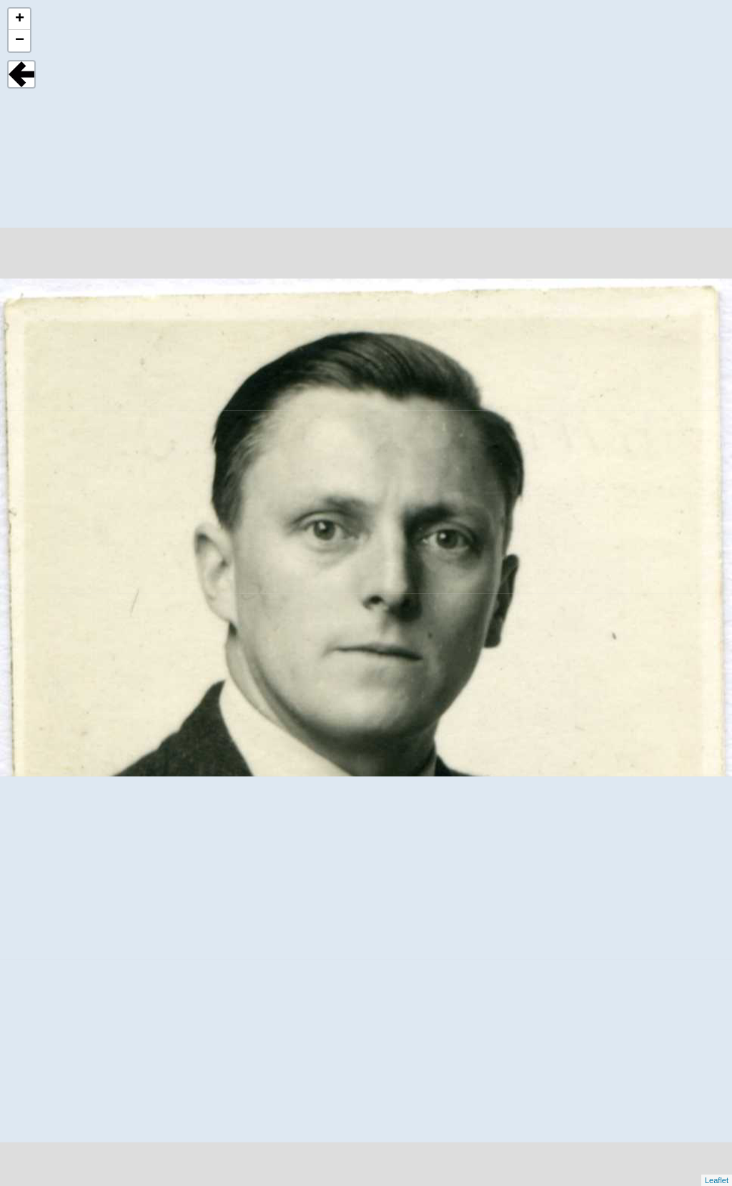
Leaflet (716, 1180)
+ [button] (19, 19)
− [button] (19, 40)
